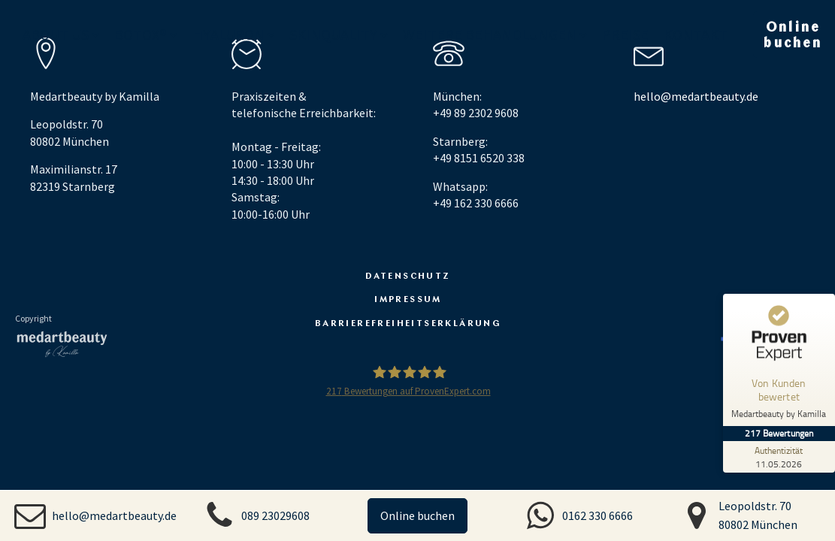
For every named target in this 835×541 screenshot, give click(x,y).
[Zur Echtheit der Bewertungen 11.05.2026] (778, 457)
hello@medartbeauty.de (696, 96)
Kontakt (696, 35)
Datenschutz (407, 275)
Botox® (145, 35)
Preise (625, 35)
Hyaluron (233, 35)
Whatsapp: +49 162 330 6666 (476, 194)
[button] (95, 515)
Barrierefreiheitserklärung (408, 322)
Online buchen (417, 515)
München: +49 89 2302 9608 (476, 104)
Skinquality (338, 35)
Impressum (408, 298)
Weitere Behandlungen (495, 35)
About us (61, 35)
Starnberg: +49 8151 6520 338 (479, 149)
